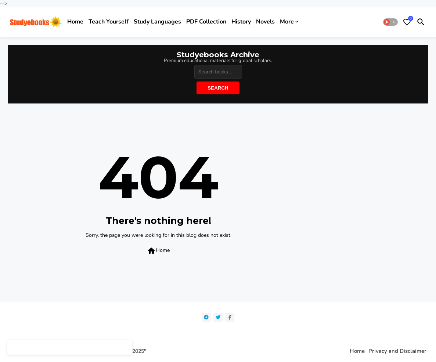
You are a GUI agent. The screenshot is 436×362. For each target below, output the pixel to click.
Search (218, 88)
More (287, 22)
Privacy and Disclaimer (397, 351)
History (241, 22)
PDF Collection (206, 22)
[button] (390, 22)
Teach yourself (109, 22)
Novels (265, 22)
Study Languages (157, 22)
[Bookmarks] (407, 22)
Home (75, 22)
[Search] (218, 72)
